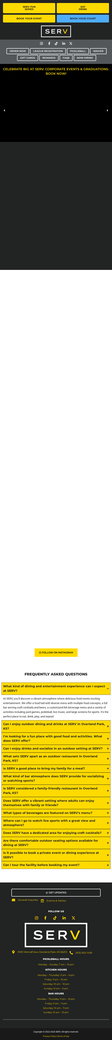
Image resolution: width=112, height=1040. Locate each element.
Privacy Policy (49, 1036)
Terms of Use (63, 1036)
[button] (4, 110)
